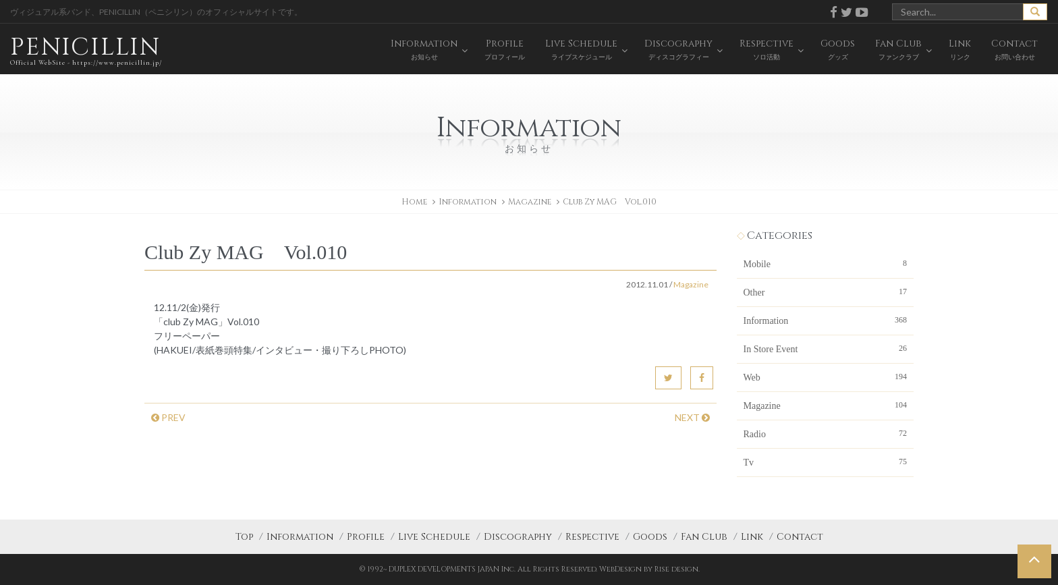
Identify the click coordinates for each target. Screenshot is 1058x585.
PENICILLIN (86, 50)
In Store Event (826, 348)
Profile (366, 536)
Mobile (826, 263)
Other (826, 291)
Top (244, 536)
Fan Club (704, 536)
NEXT (692, 417)
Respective (592, 536)
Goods (650, 536)
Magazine (529, 201)
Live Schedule (434, 536)
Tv (826, 461)
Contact (800, 536)
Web (826, 376)
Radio (826, 433)
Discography (518, 536)
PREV (168, 417)
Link (752, 536)
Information (826, 320)
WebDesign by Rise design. (649, 569)
